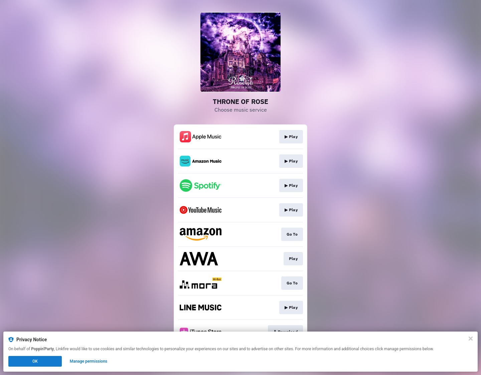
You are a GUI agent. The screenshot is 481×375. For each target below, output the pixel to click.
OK (35, 361)
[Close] (470, 338)
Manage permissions (89, 361)
